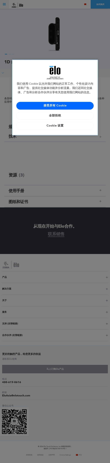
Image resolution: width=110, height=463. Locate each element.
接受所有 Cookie (55, 105)
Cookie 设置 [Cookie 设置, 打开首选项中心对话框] (55, 125)
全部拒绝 (55, 115)
